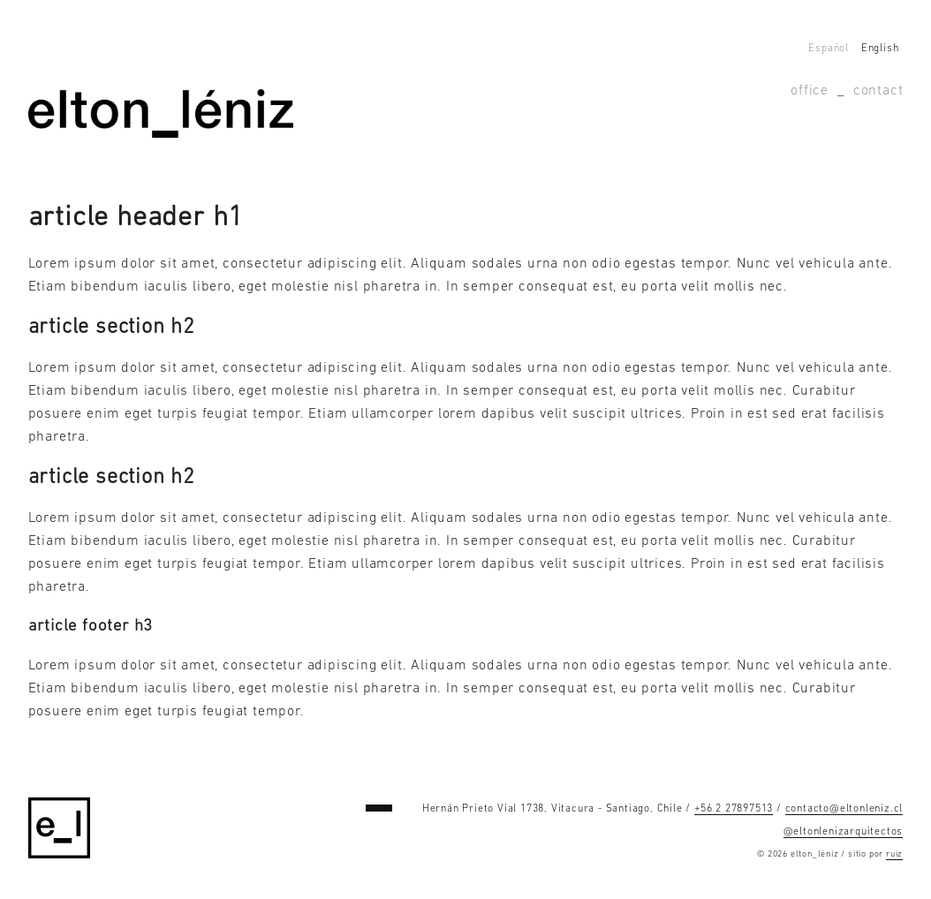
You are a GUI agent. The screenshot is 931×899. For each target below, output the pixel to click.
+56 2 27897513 (733, 809)
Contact (878, 91)
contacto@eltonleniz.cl (844, 809)
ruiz (894, 854)
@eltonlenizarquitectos (843, 832)
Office (810, 91)
